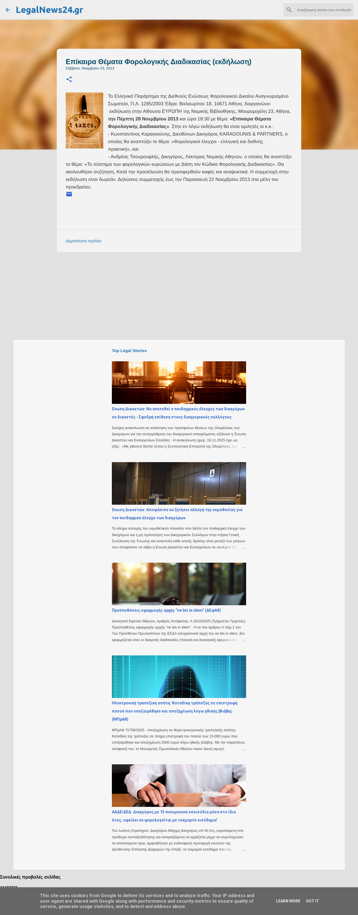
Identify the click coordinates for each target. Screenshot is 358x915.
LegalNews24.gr (49, 9)
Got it (312, 901)
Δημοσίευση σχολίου (84, 241)
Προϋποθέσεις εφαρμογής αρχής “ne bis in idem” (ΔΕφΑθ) (166, 610)
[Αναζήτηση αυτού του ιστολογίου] (324, 10)
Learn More (288, 901)
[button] (69, 79)
